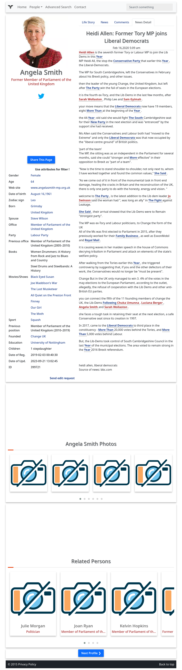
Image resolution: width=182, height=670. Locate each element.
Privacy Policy (27, 664)
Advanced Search (58, 7)
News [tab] (104, 22)
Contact (80, 7)
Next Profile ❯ (91, 653)
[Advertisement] (41, 128)
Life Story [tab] (88, 22)
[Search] (149, 7)
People (35, 7)
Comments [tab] (121, 22)
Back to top (166, 664)
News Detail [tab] (143, 22)
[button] (80, 499)
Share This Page (41, 160)
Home (22, 7)
